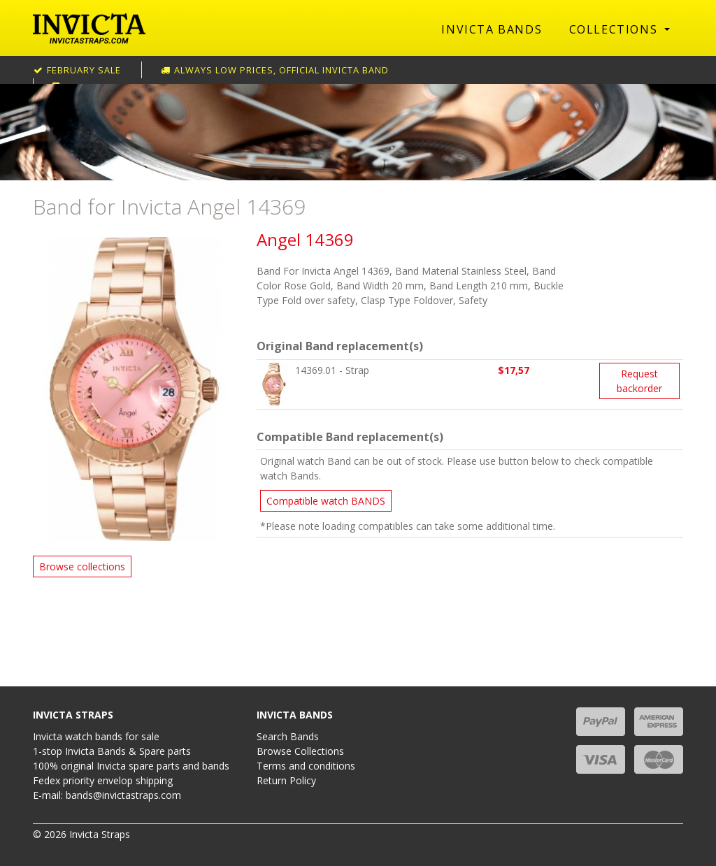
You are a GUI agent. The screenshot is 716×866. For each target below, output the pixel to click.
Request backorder (639, 381)
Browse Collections (300, 751)
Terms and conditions (306, 765)
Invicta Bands (491, 29)
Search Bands (288, 736)
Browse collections (82, 566)
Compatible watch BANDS (325, 500)
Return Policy (286, 780)
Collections (615, 29)
